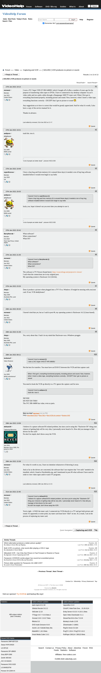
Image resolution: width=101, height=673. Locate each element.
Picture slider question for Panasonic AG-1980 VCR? (23, 563)
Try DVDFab (21, 594)
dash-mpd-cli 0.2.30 (38, 605)
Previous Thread (45, 571)
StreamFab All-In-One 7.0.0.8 (73, 618)
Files (10, 21)
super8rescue (9, 172)
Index (5, 19)
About (81, 6)
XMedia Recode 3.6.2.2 (40, 608)
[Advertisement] (50, 47)
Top (95, 530)
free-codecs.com (69, 655)
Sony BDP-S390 (6, 654)
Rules (30, 19)
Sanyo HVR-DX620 (7, 645)
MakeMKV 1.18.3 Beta (39, 631)
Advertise (77, 648)
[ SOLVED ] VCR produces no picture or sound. (61, 70)
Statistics (63, 650)
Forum (29, 6)
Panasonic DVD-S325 (8, 664)
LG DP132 (4, 648)
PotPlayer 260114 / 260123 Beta (74, 634)
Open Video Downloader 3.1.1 (73, 615)
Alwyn (6, 290)
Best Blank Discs (32, 415)
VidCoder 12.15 (37, 612)
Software (38, 6)
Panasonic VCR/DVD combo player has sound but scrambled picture (29, 558)
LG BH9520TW (6, 667)
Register (90, 20)
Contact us (49, 648)
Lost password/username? (65, 23)
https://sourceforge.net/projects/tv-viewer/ (67, 272)
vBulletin (54, 588)
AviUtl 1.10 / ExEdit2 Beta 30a (42, 628)
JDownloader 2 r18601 (70, 625)
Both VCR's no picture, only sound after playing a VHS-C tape (26, 548)
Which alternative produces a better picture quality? (22, 543)
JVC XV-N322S (6, 661)
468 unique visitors (15, 614)
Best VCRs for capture (53, 415)
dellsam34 (7, 427)
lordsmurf (7, 358)
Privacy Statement (88, 581)
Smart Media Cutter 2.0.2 (40, 634)
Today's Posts (22, 19)
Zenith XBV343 (6, 658)
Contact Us (69, 581)
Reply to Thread (11, 74)
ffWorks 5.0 (36, 621)
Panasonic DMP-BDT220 (9, 641)
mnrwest (7, 90)
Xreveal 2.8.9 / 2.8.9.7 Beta (41, 618)
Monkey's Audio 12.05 (70, 621)
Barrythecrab (8, 234)
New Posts (12, 19)
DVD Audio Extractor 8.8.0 (41, 625)
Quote (92, 126)
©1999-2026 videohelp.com (65, 659)
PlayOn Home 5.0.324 (70, 628)
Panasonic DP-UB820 (8, 651)
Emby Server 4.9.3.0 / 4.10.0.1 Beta (75, 612)
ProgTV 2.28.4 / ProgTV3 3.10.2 (74, 631)
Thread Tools (80, 83)
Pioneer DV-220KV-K (8, 671)
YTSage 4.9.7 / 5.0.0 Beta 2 (41, 615)
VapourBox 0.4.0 (68, 605)
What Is (72, 6)
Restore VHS (66, 415)
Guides (63, 6)
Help (81, 20)
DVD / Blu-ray (51, 6)
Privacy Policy (60, 648)
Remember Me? (49, 23)
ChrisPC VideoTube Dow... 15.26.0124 (76, 608)
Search (5, 21)
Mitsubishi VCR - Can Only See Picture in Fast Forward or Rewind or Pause (31, 553)
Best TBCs (42, 415)
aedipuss (7, 133)
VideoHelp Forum (14, 13)
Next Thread (57, 571)
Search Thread (91, 83)
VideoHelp (77, 581)
